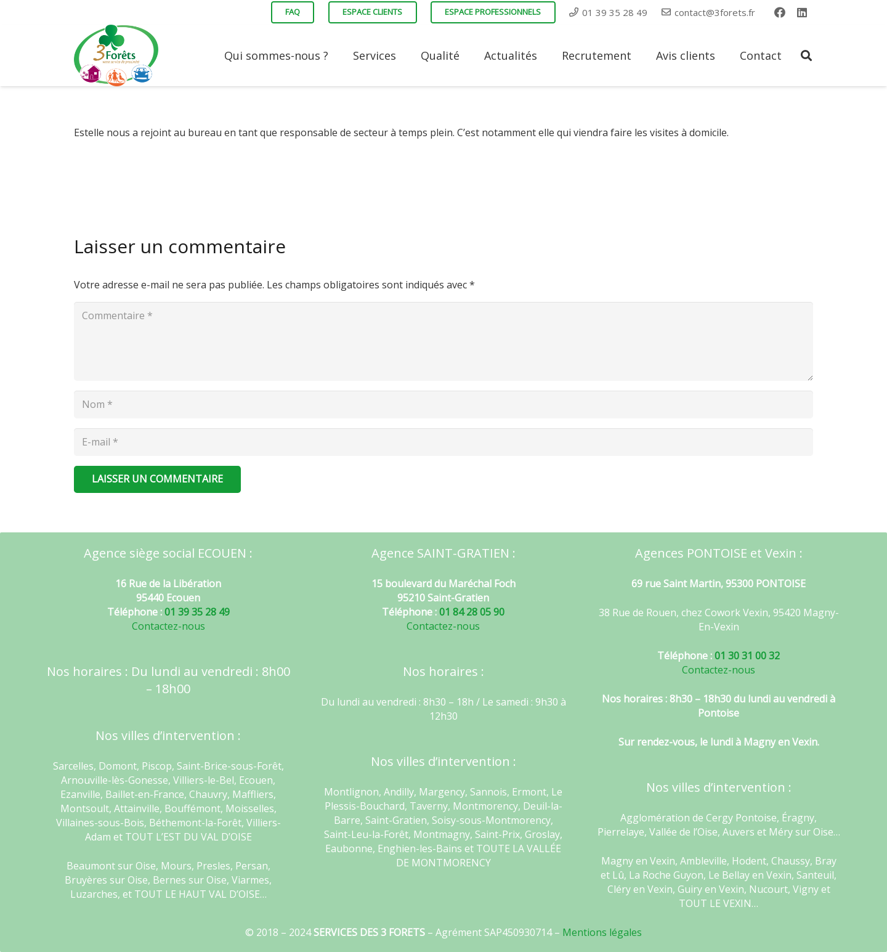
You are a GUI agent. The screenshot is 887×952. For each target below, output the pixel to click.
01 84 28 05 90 (471, 612)
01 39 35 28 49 (197, 612)
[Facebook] (780, 12)
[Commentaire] (443, 341)
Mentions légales (602, 932)
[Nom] (443, 404)
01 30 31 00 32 (747, 655)
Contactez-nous (168, 626)
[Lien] (116, 55)
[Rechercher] (806, 56)
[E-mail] (443, 442)
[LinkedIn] (802, 12)
